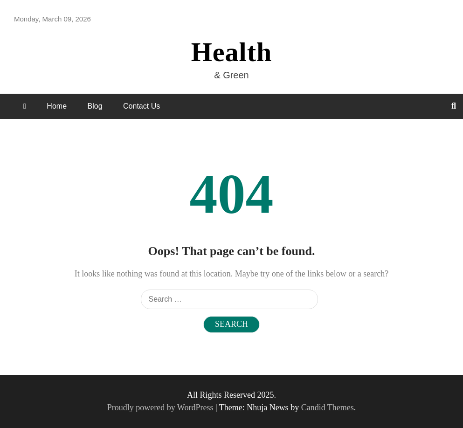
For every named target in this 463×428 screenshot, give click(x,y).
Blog (95, 106)
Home (57, 106)
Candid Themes (327, 407)
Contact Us (141, 106)
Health (231, 52)
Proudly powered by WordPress (161, 407)
